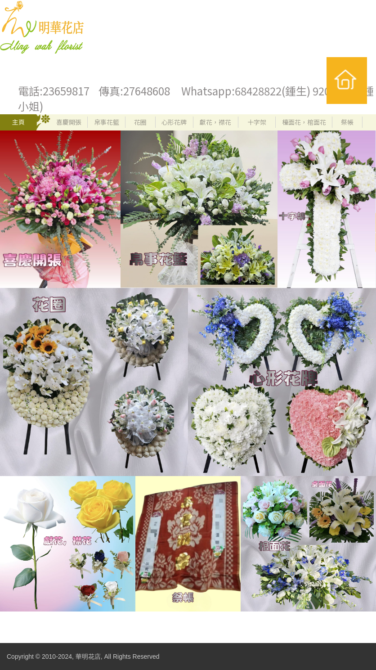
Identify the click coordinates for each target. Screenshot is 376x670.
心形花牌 (174, 121)
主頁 (18, 121)
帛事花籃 (106, 121)
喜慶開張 (68, 121)
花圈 (140, 121)
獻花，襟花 (215, 121)
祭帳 (347, 121)
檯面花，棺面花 (304, 121)
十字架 (256, 121)
